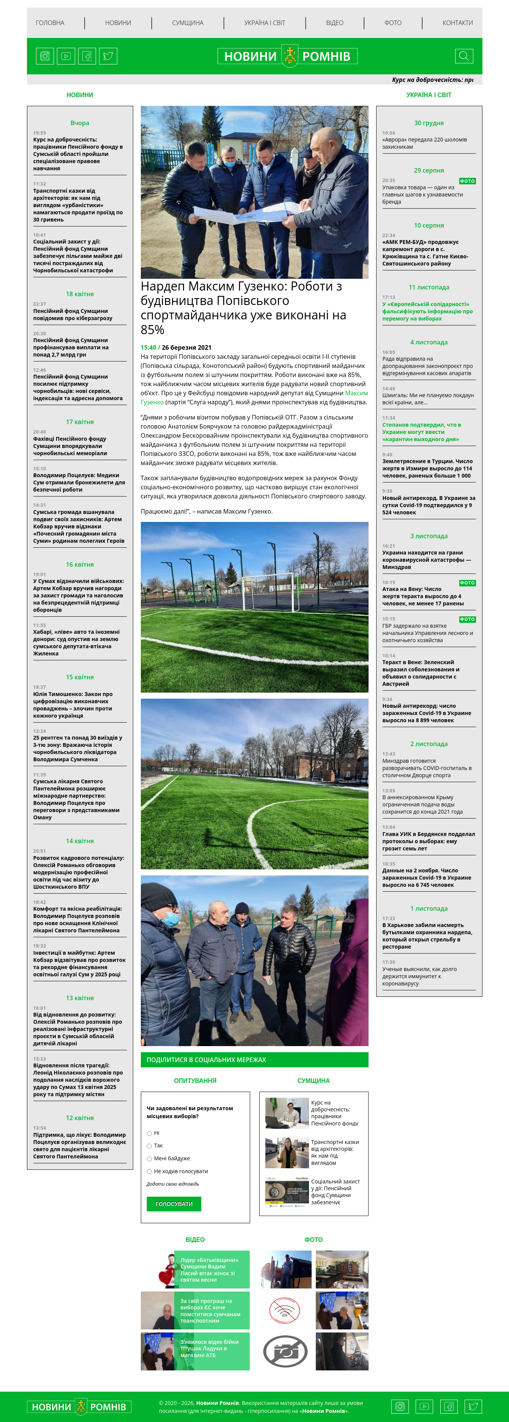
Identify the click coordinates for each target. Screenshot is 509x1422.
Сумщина (187, 23)
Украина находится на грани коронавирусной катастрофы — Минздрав (427, 559)
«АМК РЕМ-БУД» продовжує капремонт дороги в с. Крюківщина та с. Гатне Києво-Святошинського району (425, 252)
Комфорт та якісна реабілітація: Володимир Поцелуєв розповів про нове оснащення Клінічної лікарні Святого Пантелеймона (77, 919)
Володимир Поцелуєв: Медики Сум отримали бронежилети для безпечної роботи (79, 482)
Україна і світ (264, 23)
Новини (118, 23)
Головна (50, 23)
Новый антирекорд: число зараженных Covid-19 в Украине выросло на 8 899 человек (427, 713)
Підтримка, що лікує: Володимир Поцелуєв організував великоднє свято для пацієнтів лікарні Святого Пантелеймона (79, 1145)
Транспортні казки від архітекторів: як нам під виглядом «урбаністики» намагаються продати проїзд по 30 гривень (78, 205)
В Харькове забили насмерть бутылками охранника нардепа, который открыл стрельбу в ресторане (428, 935)
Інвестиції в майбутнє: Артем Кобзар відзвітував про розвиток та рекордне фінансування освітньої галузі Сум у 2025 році (79, 963)
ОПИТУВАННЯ (195, 1081)
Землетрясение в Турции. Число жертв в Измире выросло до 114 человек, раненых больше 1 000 (428, 468)
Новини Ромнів (323, 1410)
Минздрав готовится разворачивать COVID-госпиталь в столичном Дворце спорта (427, 768)
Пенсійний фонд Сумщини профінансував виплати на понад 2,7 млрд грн (71, 347)
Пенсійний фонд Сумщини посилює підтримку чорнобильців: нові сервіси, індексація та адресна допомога (78, 387)
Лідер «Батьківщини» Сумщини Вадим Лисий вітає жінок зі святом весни (209, 1270)
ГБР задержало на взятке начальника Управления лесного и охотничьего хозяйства (428, 633)
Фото (393, 23)
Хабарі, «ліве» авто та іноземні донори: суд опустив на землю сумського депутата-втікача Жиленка (76, 642)
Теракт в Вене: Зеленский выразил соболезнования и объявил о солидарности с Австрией (421, 672)
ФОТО (314, 1240)
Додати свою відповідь (173, 1184)
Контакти (458, 23)
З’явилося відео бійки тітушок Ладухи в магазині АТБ (209, 1348)
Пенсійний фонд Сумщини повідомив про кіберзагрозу (72, 314)
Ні (153, 1132)
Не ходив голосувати (177, 1171)
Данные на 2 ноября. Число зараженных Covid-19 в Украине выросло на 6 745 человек (427, 877)
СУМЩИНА (314, 1081)
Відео (335, 23)
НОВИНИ (79, 95)
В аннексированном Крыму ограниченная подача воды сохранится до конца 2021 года (423, 804)
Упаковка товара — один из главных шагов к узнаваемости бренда (423, 194)
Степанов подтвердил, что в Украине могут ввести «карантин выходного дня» (422, 432)
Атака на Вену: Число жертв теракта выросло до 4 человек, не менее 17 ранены (423, 596)
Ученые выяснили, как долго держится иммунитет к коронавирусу (420, 976)
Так (155, 1145)
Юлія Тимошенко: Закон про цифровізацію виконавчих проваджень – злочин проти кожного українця (73, 704)
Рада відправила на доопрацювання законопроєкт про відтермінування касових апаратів (428, 366)
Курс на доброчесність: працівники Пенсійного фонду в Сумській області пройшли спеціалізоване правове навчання (78, 154)
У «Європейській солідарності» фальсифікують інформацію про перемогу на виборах (428, 311)
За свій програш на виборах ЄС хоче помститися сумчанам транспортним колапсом (210, 1314)
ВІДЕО (195, 1240)
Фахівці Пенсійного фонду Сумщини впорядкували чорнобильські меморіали (70, 446)
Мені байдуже (168, 1158)
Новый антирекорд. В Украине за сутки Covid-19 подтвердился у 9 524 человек (429, 505)
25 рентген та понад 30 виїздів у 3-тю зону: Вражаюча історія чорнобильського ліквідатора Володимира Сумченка (78, 748)
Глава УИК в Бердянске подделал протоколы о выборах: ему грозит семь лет (429, 841)
